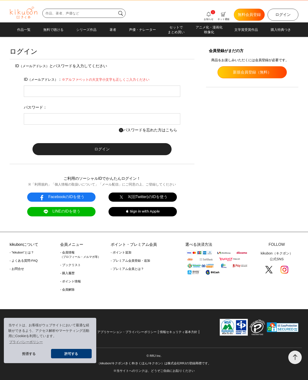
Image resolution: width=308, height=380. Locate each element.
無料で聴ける (53, 30)
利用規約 (41, 184)
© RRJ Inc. (154, 356)
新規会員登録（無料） (252, 72)
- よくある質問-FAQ (24, 260)
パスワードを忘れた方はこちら (148, 130)
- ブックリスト (70, 265)
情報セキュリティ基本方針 (178, 332)
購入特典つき (281, 30)
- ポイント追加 (121, 252)
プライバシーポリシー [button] (26, 342)
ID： (86, 79)
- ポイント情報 (70, 281)
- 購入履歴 (67, 273)
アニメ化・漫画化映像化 (209, 29)
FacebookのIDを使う (61, 196)
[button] (142, 211)
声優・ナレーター (142, 30)
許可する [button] (71, 354)
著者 (112, 30)
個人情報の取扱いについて (75, 184)
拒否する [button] (29, 354)
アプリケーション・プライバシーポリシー (127, 332)
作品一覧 (24, 30)
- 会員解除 (67, 289)
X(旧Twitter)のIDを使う (142, 196)
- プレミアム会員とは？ (127, 269)
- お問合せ (17, 269)
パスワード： (35, 107)
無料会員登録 (249, 15)
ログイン (283, 15)
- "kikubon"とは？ (22, 252)
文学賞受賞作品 (246, 30)
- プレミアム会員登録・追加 (130, 260)
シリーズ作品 (86, 30)
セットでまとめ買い (176, 29)
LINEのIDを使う (61, 211)
